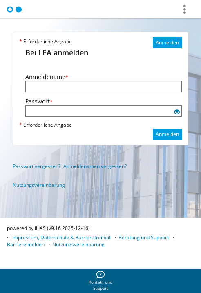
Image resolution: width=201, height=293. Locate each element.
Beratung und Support (143, 237)
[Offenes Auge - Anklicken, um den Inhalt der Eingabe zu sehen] (177, 112)
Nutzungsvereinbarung (39, 184)
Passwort (39, 101)
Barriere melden (26, 244)
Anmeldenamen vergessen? (95, 166)
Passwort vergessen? (36, 166)
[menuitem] (100, 281)
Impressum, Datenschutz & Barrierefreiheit (61, 237)
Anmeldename (46, 77)
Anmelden (167, 42)
